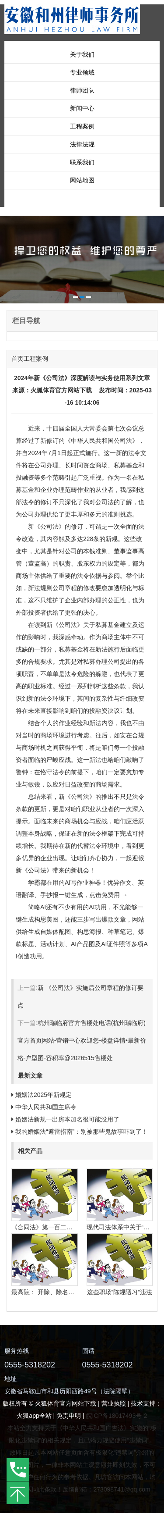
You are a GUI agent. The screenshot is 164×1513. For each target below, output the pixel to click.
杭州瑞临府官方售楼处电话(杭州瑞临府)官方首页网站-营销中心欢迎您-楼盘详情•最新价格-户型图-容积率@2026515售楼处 (81, 1040)
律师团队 (82, 90)
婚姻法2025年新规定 (43, 1094)
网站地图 (82, 180)
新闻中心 (82, 108)
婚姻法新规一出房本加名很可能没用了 (67, 1119)
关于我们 (82, 54)
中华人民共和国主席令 (46, 1107)
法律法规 (82, 144)
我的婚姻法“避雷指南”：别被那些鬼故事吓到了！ (81, 1131)
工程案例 (82, 126)
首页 (17, 358)
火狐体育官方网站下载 (61, 390)
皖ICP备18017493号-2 (116, 1415)
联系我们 (82, 162)
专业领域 (82, 72)
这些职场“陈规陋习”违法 (119, 1292)
